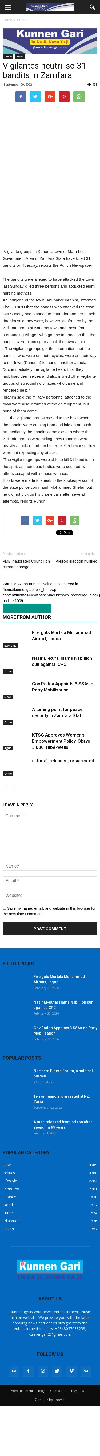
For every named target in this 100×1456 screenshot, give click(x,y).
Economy (10, 645)
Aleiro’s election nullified (76, 561)
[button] (92, 7)
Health (8, 1228)
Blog (41, 1391)
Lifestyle (10, 1180)
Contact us (58, 1391)
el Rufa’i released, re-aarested (63, 760)
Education (11, 1220)
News (19, 56)
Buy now (77, 1391)
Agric (7, 748)
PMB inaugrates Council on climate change (26, 564)
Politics (9, 1172)
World (8, 1204)
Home (7, 20)
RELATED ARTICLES (24, 608)
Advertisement (22, 1391)
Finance (9, 1196)
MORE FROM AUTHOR (27, 617)
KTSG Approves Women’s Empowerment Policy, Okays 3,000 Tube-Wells (61, 741)
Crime (8, 56)
